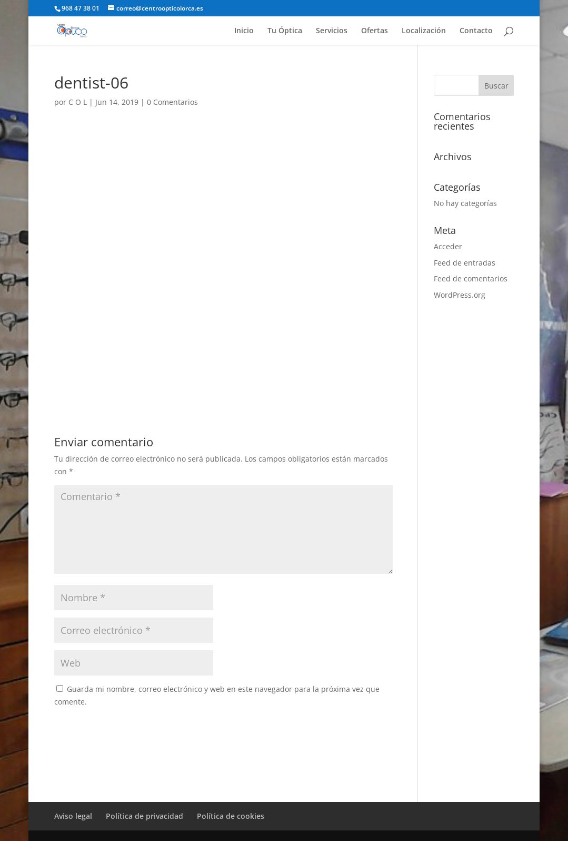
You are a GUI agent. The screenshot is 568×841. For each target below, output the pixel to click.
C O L (77, 102)
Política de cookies (230, 816)
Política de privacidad (144, 816)
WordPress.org (459, 295)
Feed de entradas (464, 263)
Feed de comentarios (470, 278)
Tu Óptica (284, 31)
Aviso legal (73, 816)
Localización (424, 31)
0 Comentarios (172, 102)
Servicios (331, 31)
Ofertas (374, 31)
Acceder (448, 246)
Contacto (476, 31)
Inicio (244, 31)
